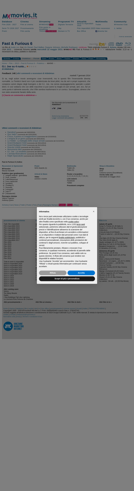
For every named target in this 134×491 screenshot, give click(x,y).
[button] (93, 211)
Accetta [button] (81, 273)
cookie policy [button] (73, 222)
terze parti (81, 224)
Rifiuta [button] (53, 273)
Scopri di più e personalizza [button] (67, 279)
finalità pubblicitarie (67, 237)
